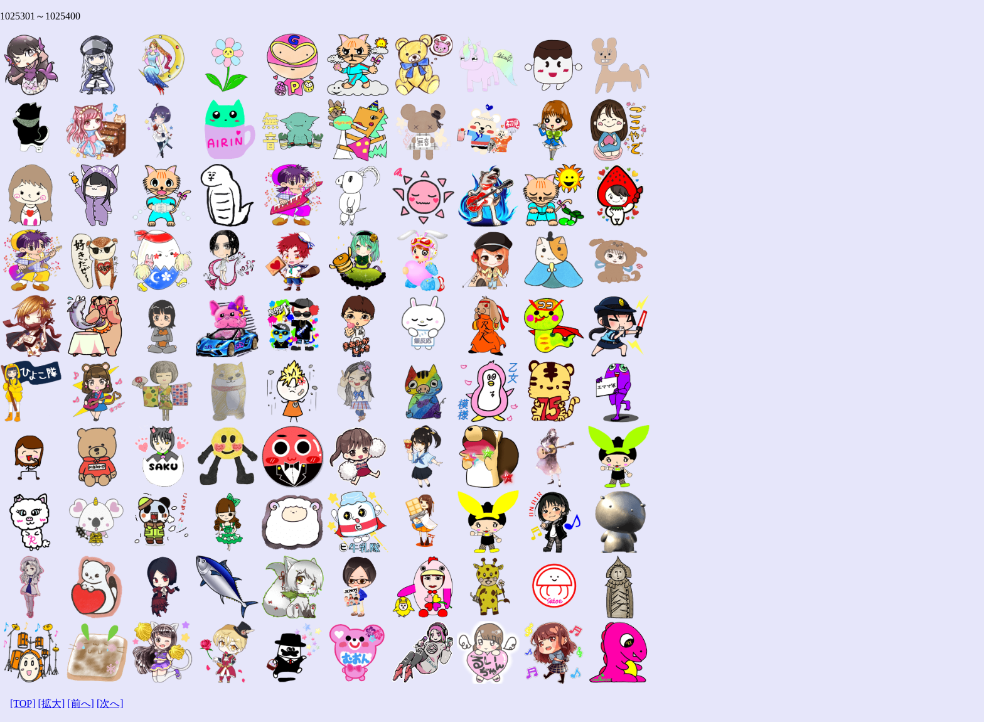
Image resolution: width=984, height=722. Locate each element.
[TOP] (23, 703)
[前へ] (80, 703)
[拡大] (51, 703)
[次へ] (110, 703)
